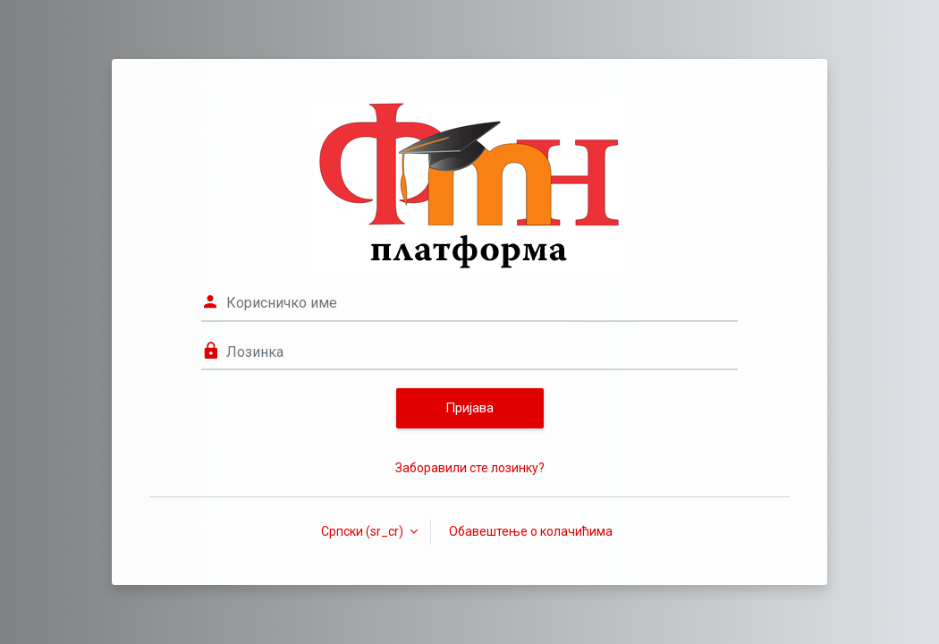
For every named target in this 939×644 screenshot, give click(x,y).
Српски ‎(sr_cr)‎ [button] (363, 531)
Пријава (469, 408)
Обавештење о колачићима (531, 531)
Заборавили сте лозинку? (470, 468)
